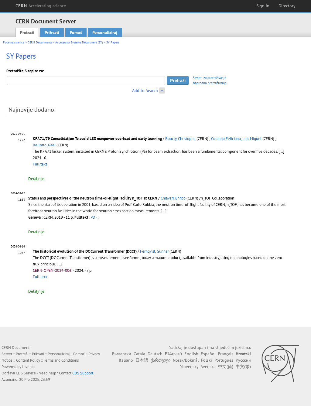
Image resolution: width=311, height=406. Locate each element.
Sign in (262, 6)
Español (208, 354)
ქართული (160, 360)
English (191, 354)
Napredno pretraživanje (210, 83)
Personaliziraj (104, 32)
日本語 (141, 360)
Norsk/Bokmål (186, 360)
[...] (281, 151)
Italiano (126, 360)
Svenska (208, 366)
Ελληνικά (173, 354)
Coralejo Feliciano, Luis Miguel (236, 138)
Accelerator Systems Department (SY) (79, 42)
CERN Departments (40, 42)
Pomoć (76, 32)
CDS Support (82, 373)
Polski (206, 360)
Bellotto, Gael (44, 145)
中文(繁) (243, 366)
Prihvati (52, 32)
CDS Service (26, 373)
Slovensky (189, 366)
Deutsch (155, 354)
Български (121, 354)
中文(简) (225, 366)
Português (223, 360)
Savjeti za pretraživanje (209, 78)
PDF (94, 217)
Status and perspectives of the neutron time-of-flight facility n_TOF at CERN (92, 198)
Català (139, 354)
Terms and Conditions (61, 360)
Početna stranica (13, 42)
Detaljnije (36, 178)
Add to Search (145, 90)
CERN (40, 6)
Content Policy (28, 360)
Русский (243, 360)
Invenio (28, 366)
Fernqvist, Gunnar (154, 251)
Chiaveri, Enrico (173, 198)
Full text (40, 164)
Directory (287, 6)
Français (225, 354)
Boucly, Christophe (180, 138)
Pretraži (27, 32)
